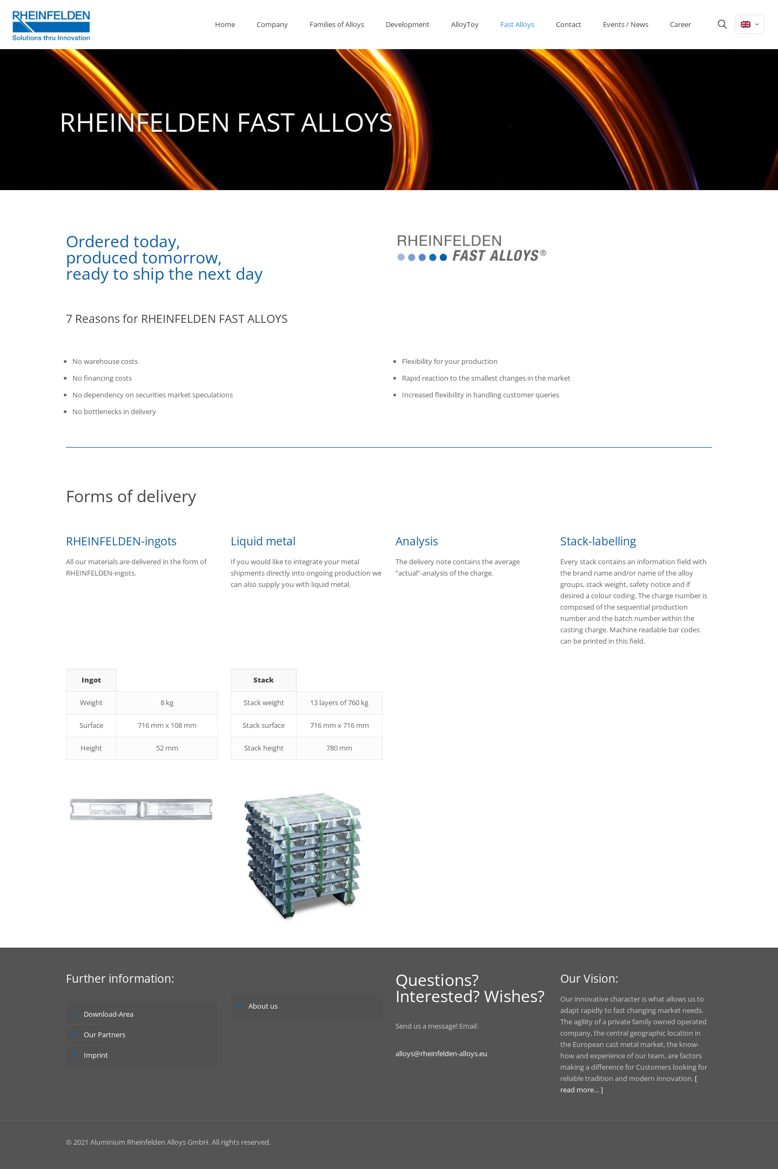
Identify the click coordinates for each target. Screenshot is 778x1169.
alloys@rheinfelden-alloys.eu (441, 1053)
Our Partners (104, 1034)
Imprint (96, 1055)
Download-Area (108, 1014)
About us (263, 1006)
